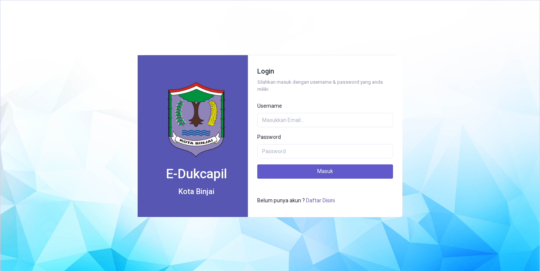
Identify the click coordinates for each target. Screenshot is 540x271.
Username (269, 106)
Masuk (325, 171)
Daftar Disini (320, 200)
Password (269, 137)
